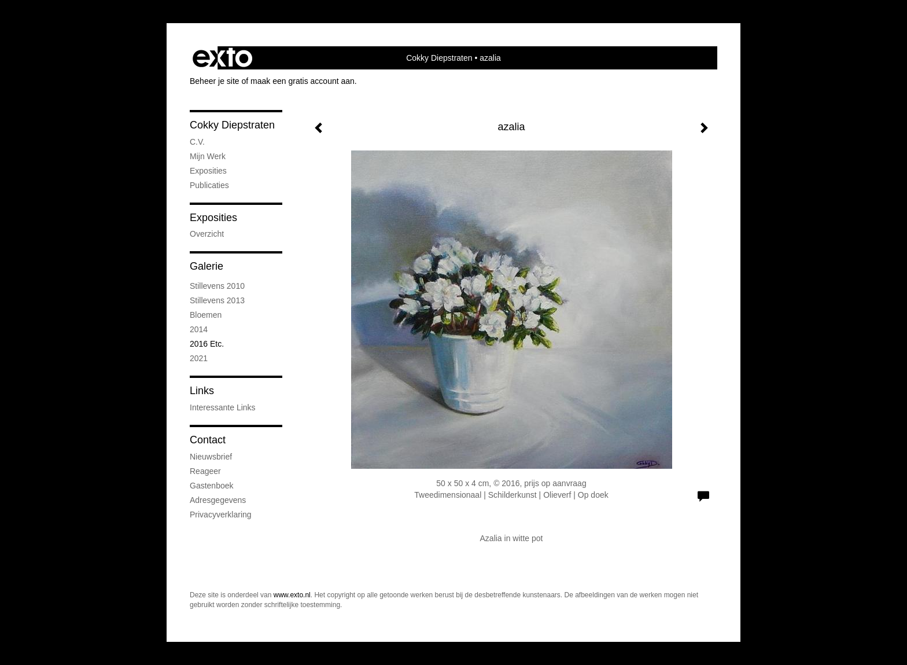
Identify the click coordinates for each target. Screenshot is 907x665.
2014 (199, 329)
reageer (205, 471)
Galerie (206, 266)
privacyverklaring (221, 514)
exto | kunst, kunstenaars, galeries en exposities (222, 57)
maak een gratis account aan (302, 81)
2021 (199, 358)
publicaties (209, 185)
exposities (208, 170)
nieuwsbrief (211, 456)
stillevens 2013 (217, 300)
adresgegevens (218, 500)
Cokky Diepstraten (439, 58)
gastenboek (212, 485)
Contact (208, 440)
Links (202, 390)
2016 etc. (207, 343)
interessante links (223, 407)
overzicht (207, 233)
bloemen (206, 314)
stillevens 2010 (217, 286)
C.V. (197, 141)
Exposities (213, 217)
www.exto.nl (292, 595)
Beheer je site (214, 81)
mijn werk (208, 156)
